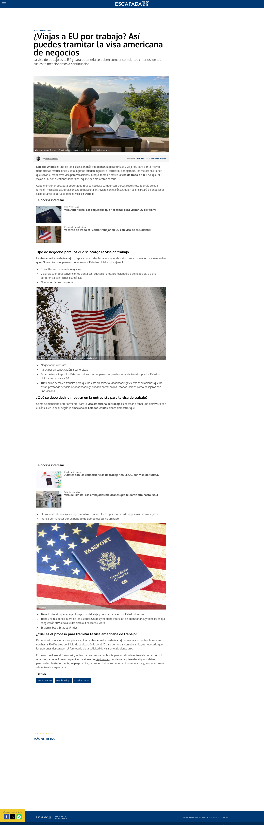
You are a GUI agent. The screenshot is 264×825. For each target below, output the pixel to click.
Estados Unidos (81, 680)
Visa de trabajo (63, 680)
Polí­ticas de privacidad (206, 817)
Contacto (223, 817)
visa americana (45, 680)
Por (50, 158)
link (130, 648)
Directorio (188, 817)
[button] (3, 3)
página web (102, 659)
